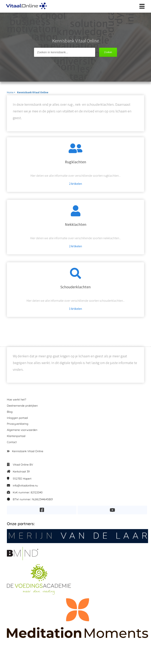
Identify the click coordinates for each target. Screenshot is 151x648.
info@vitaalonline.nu (25, 485)
